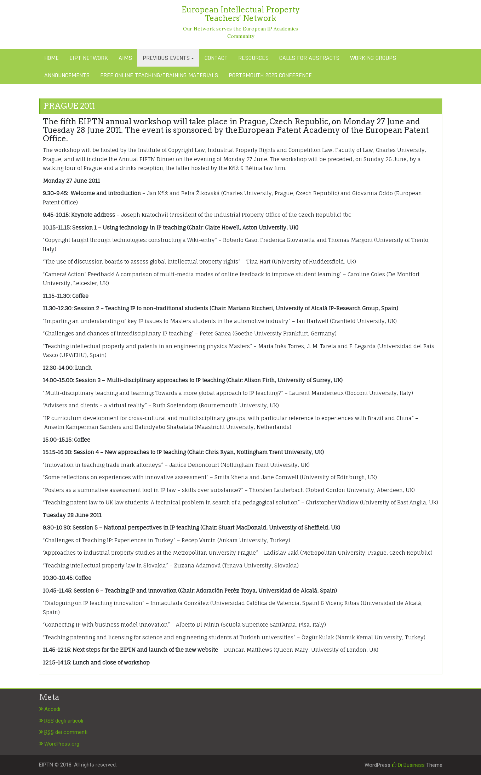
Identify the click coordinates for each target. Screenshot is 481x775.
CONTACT (216, 58)
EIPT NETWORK (88, 58)
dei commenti (66, 732)
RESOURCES (253, 58)
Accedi (52, 709)
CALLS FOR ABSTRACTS (309, 58)
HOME (51, 58)
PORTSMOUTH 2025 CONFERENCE (270, 75)
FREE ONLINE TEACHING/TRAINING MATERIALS (159, 75)
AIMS (125, 58)
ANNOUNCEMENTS (67, 75)
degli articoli (64, 721)
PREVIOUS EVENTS (166, 58)
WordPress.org (61, 744)
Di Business (408, 765)
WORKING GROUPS (373, 58)
